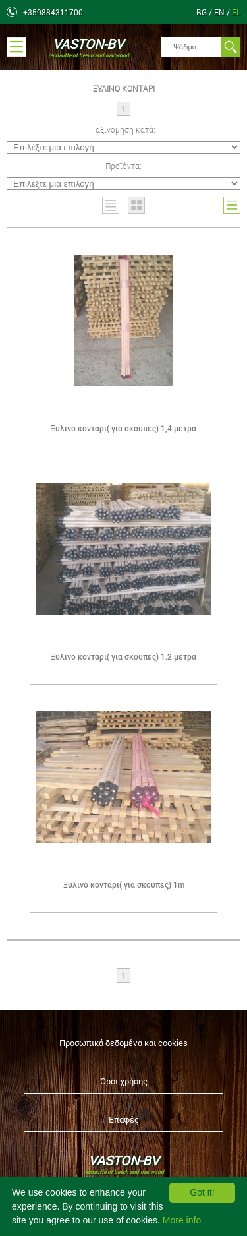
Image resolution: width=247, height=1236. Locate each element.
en (220, 12)
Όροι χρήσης (124, 1081)
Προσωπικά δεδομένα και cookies (123, 1043)
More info (182, 1220)
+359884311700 (53, 12)
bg (202, 12)
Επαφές (124, 1119)
